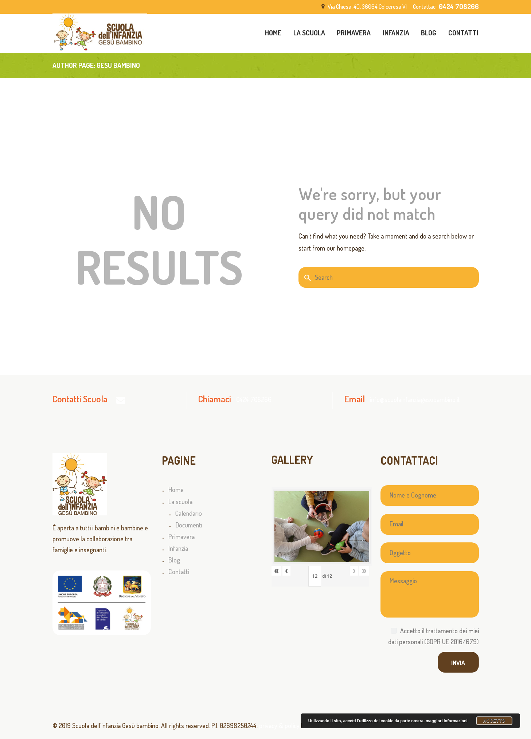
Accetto (494, 720)
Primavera (181, 537)
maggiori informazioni (447, 721)
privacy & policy (279, 725)
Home (176, 489)
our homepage (345, 248)
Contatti (178, 572)
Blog (174, 560)
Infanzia (178, 548)
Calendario (188, 513)
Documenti (188, 525)
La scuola (180, 502)
